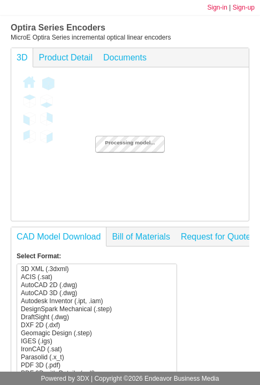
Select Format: (39, 256)
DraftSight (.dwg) (97, 317)
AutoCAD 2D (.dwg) (97, 285)
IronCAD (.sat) (97, 349)
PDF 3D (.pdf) (97, 365)
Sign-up (244, 7)
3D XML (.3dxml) (97, 269)
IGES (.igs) (97, 341)
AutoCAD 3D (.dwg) (97, 293)
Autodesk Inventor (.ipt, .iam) (97, 301)
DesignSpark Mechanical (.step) (97, 309)
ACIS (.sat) (97, 277)
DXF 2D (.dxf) (97, 325)
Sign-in (217, 7)
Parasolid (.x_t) (97, 357)
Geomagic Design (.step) (97, 333)
